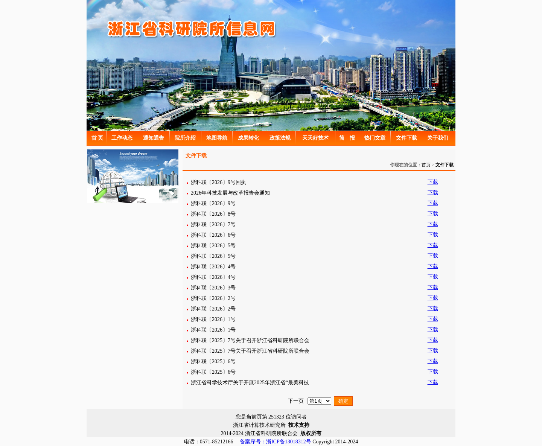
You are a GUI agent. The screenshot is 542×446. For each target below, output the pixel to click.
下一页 (296, 401)
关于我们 (437, 138)
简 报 (347, 138)
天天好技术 (315, 138)
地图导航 (216, 138)
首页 (426, 164)
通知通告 (153, 138)
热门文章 (374, 138)
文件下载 (406, 138)
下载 (433, 182)
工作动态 (121, 138)
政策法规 (280, 138)
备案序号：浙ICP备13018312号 (275, 441)
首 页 (97, 138)
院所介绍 (185, 138)
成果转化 (248, 138)
